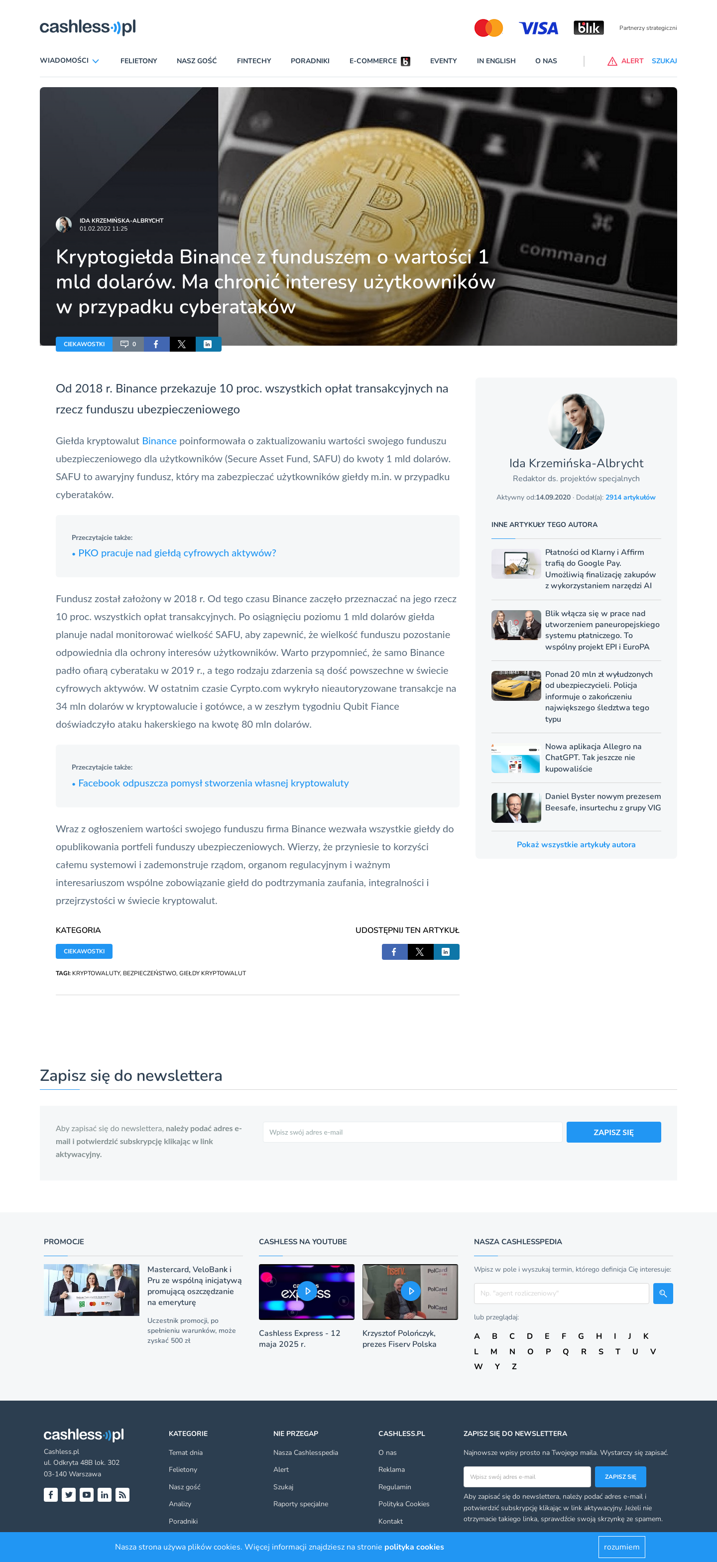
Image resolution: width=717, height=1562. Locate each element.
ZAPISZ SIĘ (614, 1132)
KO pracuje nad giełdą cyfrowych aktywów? (180, 552)
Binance (159, 440)
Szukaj (283, 1487)
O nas (546, 61)
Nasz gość (197, 61)
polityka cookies (414, 1547)
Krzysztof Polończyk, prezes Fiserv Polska (399, 1339)
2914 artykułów (630, 497)
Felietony (138, 61)
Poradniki (310, 61)
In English (496, 61)
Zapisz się (620, 1477)
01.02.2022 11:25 (103, 229)
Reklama (391, 1469)
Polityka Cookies (404, 1504)
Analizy (180, 1504)
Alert (281, 1469)
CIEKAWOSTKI (84, 344)
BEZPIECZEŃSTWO (149, 973)
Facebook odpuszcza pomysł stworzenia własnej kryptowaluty (210, 782)
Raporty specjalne (300, 1504)
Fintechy (254, 61)
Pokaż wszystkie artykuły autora (576, 844)
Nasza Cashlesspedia (305, 1452)
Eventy (443, 61)
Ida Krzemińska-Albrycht (121, 221)
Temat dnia (186, 1452)
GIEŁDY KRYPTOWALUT (212, 973)
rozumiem (622, 1547)
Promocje (64, 1242)
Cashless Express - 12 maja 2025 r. (300, 1339)
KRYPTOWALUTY (96, 973)
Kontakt (390, 1521)
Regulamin (394, 1487)
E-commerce (373, 61)
